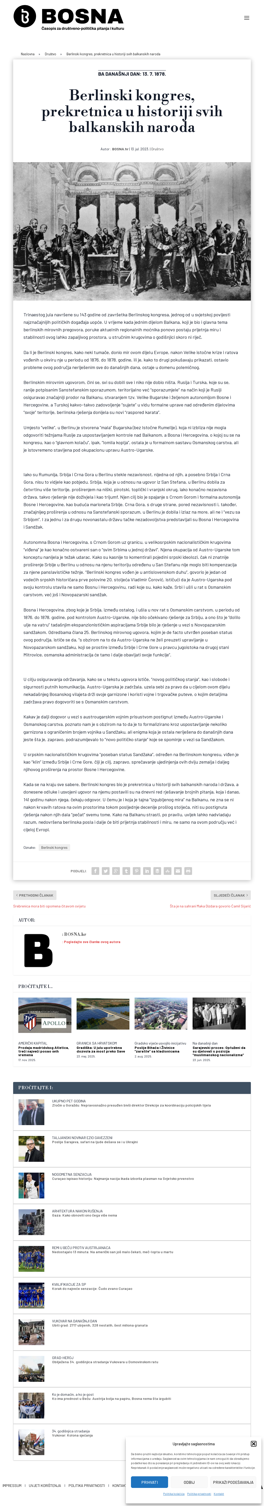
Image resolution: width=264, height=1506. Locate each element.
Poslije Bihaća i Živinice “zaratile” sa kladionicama (157, 1048)
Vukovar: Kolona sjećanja (72, 1434)
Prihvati (150, 1482)
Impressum (12, 1484)
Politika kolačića (174, 1493)
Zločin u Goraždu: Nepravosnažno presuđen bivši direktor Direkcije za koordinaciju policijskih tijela (131, 1104)
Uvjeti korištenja (45, 1484)
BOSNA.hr (120, 148)
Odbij (189, 1482)
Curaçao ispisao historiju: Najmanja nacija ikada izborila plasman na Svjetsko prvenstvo (123, 1177)
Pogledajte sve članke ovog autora (92, 940)
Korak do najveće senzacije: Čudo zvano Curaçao (92, 1287)
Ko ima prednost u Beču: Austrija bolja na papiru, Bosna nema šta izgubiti (111, 1397)
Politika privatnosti (199, 1493)
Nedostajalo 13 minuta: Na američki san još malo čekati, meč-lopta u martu (112, 1251)
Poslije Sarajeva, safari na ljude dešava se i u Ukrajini (95, 1141)
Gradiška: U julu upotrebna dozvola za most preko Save (101, 1048)
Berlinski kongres (54, 846)
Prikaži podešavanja (233, 1482)
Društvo (157, 148)
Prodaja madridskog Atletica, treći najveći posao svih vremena (43, 1050)
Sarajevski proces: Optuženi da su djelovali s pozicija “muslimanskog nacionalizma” (219, 1050)
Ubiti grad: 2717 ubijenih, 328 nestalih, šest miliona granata (100, 1324)
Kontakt (219, 1493)
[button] (253, 1443)
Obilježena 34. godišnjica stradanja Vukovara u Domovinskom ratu (105, 1361)
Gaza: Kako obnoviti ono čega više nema (84, 1214)
